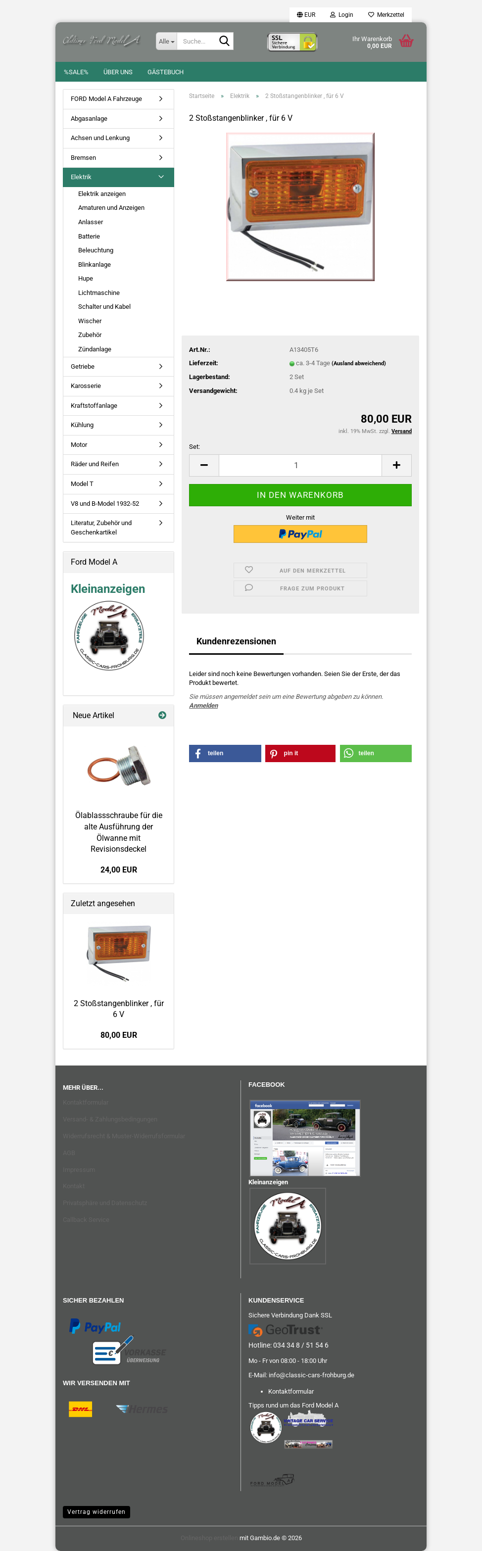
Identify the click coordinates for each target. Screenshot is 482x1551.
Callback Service (86, 1219)
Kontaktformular (85, 1102)
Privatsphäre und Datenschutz (105, 1203)
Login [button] (341, 14)
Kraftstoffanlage (94, 405)
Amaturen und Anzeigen (111, 207)
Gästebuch (165, 72)
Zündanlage (94, 349)
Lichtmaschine (99, 292)
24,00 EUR (118, 869)
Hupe (85, 278)
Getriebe (83, 366)
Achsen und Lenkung (100, 138)
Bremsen (83, 157)
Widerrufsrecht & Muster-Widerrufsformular (124, 1136)
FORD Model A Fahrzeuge (106, 98)
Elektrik (81, 177)
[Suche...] (166, 41)
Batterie (89, 236)
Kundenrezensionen (236, 641)
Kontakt (74, 1186)
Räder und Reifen (95, 464)
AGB (69, 1153)
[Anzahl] (300, 465)
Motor (79, 444)
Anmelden (203, 705)
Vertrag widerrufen (96, 1511)
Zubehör (89, 335)
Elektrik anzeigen (102, 193)
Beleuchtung (95, 250)
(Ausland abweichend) (359, 363)
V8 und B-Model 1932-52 (105, 503)
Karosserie (86, 385)
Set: (194, 446)
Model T (82, 483)
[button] (306, 14)
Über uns (118, 72)
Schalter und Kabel (104, 306)
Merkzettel (386, 14)
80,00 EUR (118, 1035)
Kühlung (82, 425)
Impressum (79, 1169)
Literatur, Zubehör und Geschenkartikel (101, 527)
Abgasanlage (89, 118)
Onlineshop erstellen (209, 1538)
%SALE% (76, 72)
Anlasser (90, 222)
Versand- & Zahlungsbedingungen (110, 1119)
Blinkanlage (94, 264)
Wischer (89, 321)
